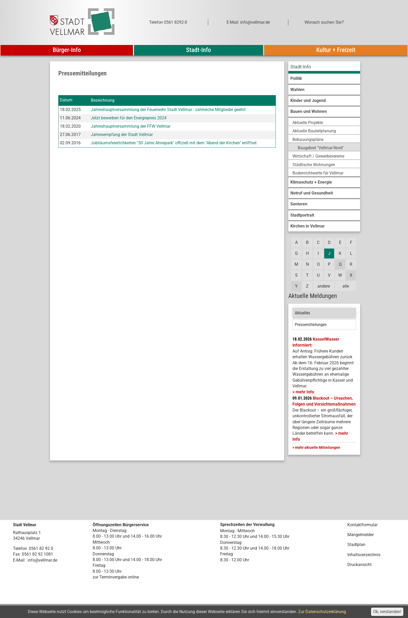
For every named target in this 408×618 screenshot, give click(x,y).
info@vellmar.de (42, 560)
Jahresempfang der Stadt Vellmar (122, 134)
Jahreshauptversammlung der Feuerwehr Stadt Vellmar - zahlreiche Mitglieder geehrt (168, 109)
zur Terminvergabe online (116, 577)
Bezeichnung (102, 100)
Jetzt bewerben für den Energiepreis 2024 (129, 117)
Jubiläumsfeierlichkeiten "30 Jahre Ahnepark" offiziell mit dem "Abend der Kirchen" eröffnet (174, 142)
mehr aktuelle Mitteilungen (317, 447)
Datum (66, 100)
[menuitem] (324, 67)
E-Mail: (19, 560)
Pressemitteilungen (311, 324)
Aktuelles (302, 312)
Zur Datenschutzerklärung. (322, 611)
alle (345, 286)
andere (323, 286)
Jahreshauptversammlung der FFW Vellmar (130, 126)
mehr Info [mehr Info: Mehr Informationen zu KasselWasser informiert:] (305, 391)
